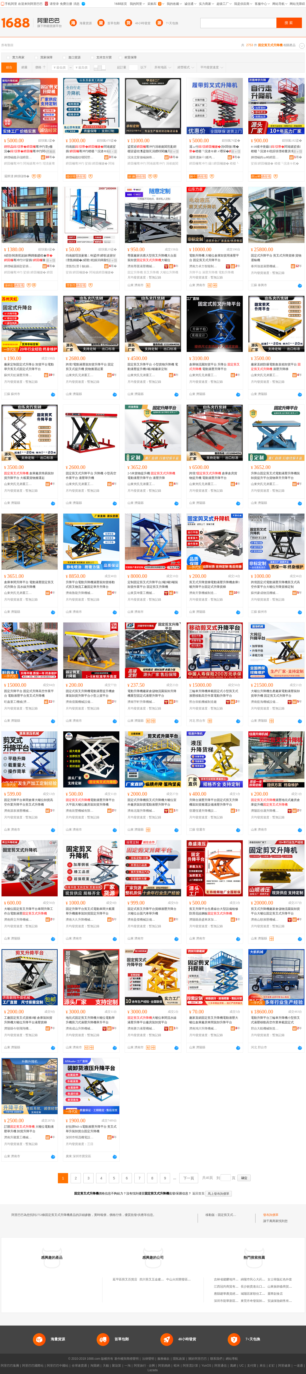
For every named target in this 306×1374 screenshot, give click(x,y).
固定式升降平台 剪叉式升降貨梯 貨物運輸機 (276, 258)
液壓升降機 (210, 272)
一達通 (298, 1365)
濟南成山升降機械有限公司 (80, 1028)
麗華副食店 (275, 1293)
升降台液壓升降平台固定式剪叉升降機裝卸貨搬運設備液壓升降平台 (213, 802)
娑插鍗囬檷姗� (96, 163)
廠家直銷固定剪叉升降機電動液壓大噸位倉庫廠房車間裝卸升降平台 (213, 1020)
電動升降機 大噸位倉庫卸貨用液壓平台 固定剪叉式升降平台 (214, 258)
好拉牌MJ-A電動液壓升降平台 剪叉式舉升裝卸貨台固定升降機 (91, 1129)
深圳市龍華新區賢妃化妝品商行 (235, 1301)
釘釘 (272, 1365)
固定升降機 (135, 272)
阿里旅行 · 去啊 (144, 1365)
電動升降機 (226, 272)
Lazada (153, 1370)
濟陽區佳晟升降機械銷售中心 (265, 810)
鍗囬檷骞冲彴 (13, 163)
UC (241, 1365)
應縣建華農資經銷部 (227, 1293)
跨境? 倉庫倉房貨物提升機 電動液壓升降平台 (213, 476)
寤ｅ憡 (174, 151)
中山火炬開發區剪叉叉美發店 (186, 1279)
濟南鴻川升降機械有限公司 (203, 1028)
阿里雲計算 (190, 1365)
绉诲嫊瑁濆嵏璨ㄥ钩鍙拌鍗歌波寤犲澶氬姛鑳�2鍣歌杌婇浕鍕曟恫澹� (91, 258)
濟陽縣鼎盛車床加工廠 (203, 919)
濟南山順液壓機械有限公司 (265, 919)
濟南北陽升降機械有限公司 (142, 810)
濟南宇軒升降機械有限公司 (142, 702)
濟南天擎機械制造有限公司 (203, 593)
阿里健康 (284, 1365)
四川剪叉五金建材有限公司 (157, 1279)
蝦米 (177, 1365)
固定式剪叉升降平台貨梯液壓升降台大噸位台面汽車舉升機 (152, 911)
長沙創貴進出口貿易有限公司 (260, 1286)
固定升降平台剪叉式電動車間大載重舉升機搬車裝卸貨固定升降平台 (90, 911)
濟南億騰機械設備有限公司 (80, 702)
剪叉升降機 (151, 272)
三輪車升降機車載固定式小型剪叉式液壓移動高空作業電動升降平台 (213, 693)
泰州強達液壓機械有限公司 (265, 266)
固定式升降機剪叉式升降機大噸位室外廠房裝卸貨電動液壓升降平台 (152, 802)
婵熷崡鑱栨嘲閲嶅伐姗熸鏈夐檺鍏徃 (80, 157)
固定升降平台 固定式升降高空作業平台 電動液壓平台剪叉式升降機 (29, 693)
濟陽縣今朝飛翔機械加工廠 (18, 1028)
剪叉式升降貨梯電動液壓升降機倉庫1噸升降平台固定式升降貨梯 (214, 584)
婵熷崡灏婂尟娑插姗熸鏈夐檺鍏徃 (18, 266)
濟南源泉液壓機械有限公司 (18, 810)
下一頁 (188, 1178)
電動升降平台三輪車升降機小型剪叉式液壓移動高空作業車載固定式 (275, 1020)
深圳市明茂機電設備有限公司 (80, 1137)
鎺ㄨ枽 (112, 151)
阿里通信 (220, 1365)
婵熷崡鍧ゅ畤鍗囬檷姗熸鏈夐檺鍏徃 (265, 157)
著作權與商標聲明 (126, 1358)
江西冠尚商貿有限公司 (229, 1286)
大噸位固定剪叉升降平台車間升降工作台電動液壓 (28, 911)
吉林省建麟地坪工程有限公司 (234, 1279)
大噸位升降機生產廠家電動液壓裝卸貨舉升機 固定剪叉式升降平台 (275, 693)
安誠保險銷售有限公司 (282, 1301)
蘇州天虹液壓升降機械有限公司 (18, 375)
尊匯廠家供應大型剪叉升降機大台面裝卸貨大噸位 (152, 258)
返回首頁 (198, 1193)
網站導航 (232, 1358)
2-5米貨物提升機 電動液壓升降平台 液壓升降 (151, 476)
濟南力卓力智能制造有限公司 (203, 266)
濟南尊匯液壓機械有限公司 (142, 266)
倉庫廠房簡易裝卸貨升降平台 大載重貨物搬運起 (29, 476)
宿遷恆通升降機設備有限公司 (203, 810)
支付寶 (251, 1365)
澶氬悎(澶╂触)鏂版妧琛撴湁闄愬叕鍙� (80, 266)
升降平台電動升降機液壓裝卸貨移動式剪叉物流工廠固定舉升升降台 (90, 584)
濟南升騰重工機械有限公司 (18, 1137)
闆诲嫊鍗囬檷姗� (101, 272)
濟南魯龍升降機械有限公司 (80, 593)
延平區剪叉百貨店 (125, 1279)
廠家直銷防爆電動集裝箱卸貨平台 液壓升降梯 (276, 367)
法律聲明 (148, 1358)
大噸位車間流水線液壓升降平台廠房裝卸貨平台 (152, 1020)
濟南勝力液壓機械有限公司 (142, 1028)
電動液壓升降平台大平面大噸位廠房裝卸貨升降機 (90, 802)
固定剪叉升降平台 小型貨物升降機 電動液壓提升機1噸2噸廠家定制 (153, 367)
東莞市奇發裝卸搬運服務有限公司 (264, 1301)
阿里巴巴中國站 (57, 1365)
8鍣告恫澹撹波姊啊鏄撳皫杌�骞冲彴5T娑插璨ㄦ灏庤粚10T (28, 258)
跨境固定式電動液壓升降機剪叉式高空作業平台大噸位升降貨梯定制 (275, 584)
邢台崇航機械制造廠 (203, 702)
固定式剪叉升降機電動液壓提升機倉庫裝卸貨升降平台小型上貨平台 (90, 693)
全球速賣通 (79, 1365)
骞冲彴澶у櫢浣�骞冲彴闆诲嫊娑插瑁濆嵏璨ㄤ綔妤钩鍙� (29, 149)
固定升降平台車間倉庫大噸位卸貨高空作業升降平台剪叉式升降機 (28, 802)
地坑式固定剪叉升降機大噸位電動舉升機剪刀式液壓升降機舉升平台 (90, 1020)
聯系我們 (216, 1358)
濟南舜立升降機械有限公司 (18, 919)
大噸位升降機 (169, 272)
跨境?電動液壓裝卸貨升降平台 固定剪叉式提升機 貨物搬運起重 (90, 367)
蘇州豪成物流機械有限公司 (265, 593)
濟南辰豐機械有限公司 (80, 810)
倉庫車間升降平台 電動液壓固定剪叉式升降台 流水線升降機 (29, 584)
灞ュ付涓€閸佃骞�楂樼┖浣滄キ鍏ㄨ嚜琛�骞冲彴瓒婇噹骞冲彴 (214, 149)
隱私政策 (179, 1358)
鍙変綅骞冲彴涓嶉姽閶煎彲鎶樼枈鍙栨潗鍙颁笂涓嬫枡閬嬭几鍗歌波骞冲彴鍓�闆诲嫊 (152, 149)
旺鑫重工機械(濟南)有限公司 (18, 702)
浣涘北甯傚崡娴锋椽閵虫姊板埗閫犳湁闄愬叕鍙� (142, 157)
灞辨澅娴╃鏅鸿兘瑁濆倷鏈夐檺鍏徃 (203, 157)
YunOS (206, 1365)
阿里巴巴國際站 (33, 1365)
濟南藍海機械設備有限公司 (265, 702)
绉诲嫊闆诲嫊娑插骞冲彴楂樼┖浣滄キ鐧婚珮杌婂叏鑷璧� (91, 149)
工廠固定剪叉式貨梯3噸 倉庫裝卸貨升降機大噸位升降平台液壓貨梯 (28, 1020)
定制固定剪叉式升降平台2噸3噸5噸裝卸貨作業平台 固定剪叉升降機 (153, 584)
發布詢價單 (270, 1215)
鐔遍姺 (50, 151)
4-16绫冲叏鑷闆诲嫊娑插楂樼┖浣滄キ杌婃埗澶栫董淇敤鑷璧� (276, 149)
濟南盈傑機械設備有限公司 (142, 919)
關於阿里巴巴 (197, 1358)
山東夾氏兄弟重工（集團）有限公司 (80, 375)
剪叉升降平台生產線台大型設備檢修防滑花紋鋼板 (213, 911)
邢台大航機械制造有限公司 (265, 1028)
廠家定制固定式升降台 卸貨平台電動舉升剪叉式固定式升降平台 (29, 367)
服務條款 (163, 1358)
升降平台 (195, 272)
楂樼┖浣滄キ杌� (286, 163)
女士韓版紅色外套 (279, 1279)
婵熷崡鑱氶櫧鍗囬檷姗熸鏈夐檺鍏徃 (18, 157)
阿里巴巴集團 (10, 1365)
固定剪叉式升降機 (230, 1215)
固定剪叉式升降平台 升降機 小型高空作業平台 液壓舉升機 (91, 476)
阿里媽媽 (164, 1365)
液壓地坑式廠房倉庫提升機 (275, 802)
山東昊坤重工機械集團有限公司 (142, 593)
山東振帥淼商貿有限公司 (284, 1286)
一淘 (127, 1365)
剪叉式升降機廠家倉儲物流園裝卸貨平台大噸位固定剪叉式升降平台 (275, 911)
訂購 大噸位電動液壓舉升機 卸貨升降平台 (29, 1129)
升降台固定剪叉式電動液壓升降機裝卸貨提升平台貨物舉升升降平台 (275, 476)
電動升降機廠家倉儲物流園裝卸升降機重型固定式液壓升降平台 (152, 693)
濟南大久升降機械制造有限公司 (80, 919)
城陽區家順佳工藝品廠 (256, 1293)
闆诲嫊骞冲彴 (32, 163)
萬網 (233, 1365)
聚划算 (116, 1365)
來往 (263, 1365)
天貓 (106, 1365)
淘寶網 (94, 1365)
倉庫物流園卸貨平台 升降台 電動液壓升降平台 (214, 367)
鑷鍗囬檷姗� (218, 163)
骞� (50, 157)
